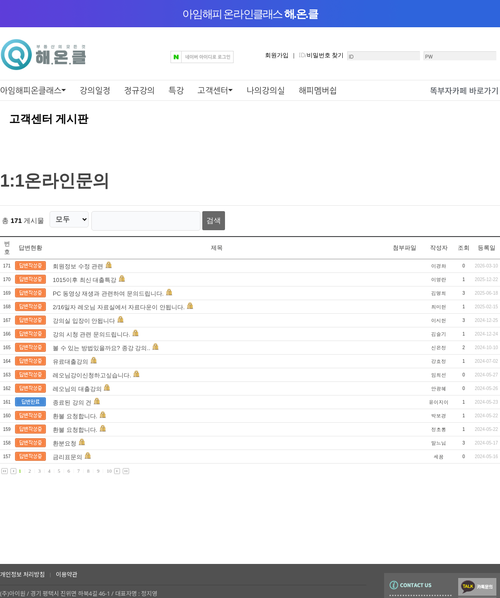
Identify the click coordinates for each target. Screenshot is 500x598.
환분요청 (64, 440)
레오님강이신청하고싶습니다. (92, 372)
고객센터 (213, 90)
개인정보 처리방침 (22, 574)
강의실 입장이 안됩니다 (84, 317)
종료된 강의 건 (72, 399)
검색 (203, 219)
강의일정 (95, 90)
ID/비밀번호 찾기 (291, 55)
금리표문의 (67, 453)
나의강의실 (265, 90)
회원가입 (247, 55)
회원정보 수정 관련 (78, 263)
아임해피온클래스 (30, 90)
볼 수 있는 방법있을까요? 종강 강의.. (101, 344)
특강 (176, 90)
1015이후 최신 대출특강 (84, 276)
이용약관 (67, 574)
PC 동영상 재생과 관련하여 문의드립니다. (108, 290)
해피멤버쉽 (318, 90)
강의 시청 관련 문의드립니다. (91, 331)
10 (109, 467)
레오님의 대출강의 (77, 385)
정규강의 (139, 90)
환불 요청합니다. (75, 413)
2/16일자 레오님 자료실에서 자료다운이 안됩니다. (119, 304)
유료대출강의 (71, 358)
